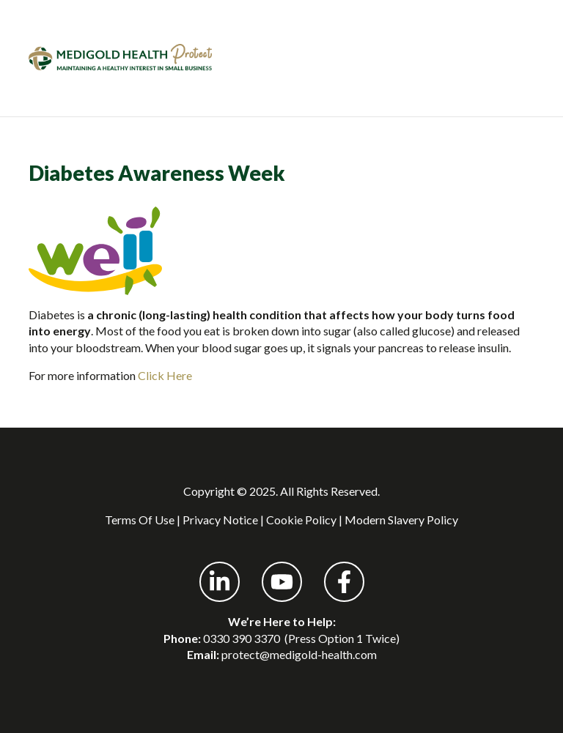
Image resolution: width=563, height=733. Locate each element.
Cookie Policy (301, 520)
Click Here (166, 375)
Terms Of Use (139, 520)
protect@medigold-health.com (299, 654)
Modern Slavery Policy (401, 520)
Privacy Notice (220, 520)
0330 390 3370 (241, 638)
